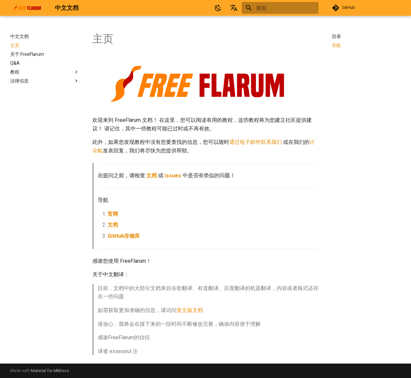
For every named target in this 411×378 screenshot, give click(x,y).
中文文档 (19, 36)
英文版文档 (190, 310)
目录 (336, 36)
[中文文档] (27, 7)
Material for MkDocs (50, 370)
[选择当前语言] (233, 7)
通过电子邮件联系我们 (255, 142)
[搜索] (280, 8)
